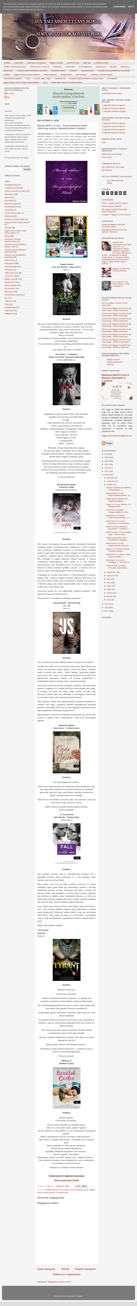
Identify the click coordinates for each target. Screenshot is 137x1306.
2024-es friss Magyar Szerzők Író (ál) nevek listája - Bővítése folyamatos (116, 341)
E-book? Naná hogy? (13, 213)
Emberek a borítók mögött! (101, 75)
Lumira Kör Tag (73, 63)
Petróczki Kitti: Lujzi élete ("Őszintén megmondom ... (117, 567)
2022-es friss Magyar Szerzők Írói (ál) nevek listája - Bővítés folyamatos (116, 330)
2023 (107, 464)
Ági (8, 97)
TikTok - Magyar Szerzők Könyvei (115, 203)
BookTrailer (8, 71)
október (110, 485)
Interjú (7, 236)
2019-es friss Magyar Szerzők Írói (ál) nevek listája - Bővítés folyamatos (116, 315)
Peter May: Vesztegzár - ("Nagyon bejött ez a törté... (118, 511)
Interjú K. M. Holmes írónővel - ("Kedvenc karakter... (118, 550)
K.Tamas (10, 93)
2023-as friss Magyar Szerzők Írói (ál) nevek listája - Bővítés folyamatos (116, 336)
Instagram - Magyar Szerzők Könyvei (116, 215)
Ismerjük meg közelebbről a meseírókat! (114, 71)
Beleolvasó (125, 67)
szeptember (111, 572)
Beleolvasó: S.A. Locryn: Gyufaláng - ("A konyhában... (118, 522)
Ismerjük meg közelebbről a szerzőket (32, 71)
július (109, 579)
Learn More (120, 7)
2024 (107, 461)
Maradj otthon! (66, 75)
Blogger (80, 1296)
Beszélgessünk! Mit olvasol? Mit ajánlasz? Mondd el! (114, 231)
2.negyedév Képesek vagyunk (113, 126)
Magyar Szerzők (56, 63)
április (109, 589)
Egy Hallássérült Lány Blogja (17, 158)
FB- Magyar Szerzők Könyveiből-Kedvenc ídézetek (114, 210)
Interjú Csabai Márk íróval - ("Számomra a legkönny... (117, 539)
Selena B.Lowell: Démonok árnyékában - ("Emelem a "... (118, 528)
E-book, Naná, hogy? (42, 78)
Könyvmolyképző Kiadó (66, 1180)
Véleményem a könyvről (39, 67)
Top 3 (45, 82)
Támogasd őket (62, 1193)
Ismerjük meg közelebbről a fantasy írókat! (86, 78)
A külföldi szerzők (101, 63)
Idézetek (113, 67)
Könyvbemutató (87, 71)
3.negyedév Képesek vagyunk (113, 108)
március (110, 593)
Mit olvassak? (81, 75)
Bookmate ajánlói (58, 71)
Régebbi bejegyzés (85, 1269)
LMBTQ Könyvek (11, 273)
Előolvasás (57, 67)
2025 (107, 457)
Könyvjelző (9, 270)
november (111, 481)
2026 (107, 454)
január (109, 600)
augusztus (111, 576)
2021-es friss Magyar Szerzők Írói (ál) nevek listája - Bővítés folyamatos (116, 325)
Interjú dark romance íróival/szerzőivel (66, 82)
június (109, 583)
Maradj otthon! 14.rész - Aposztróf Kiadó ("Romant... (118, 544)
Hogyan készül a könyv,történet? (27, 75)
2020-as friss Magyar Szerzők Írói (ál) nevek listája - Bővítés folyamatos (116, 320)
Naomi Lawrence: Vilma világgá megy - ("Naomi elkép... (118, 533)
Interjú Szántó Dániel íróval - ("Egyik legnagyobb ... (117, 500)
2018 (107, 608)
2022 (107, 468)
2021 (107, 471)
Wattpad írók (60, 78)
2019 (107, 604)
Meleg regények (50, 75)
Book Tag (86, 63)
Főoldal (7, 63)
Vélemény (8, 310)
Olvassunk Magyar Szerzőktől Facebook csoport (113, 226)
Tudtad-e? (73, 71)
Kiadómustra (101, 67)
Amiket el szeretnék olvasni (15, 67)
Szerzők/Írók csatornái (13, 78)
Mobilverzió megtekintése (66, 1274)
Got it (131, 7)
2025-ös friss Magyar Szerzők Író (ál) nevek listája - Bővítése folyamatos (116, 346)
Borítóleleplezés (85, 67)
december (111, 478)
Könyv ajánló (64, 1190)
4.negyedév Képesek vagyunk (113, 133)
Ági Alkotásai (107, 170)
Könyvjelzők (112, 78)
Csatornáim (18, 63)
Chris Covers (107, 157)
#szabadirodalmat (12, 185)
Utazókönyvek (10, 307)
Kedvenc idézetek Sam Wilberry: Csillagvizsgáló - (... (119, 489)
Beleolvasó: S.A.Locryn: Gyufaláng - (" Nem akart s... (118, 561)
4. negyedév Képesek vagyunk (114, 111)
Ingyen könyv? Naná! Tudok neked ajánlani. (21, 82)
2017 (107, 611)
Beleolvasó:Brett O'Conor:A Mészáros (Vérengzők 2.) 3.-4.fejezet (115, 378)
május (109, 586)
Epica (104, 142)
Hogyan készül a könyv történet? (17, 222)
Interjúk (7, 75)
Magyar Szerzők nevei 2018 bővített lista (121, 270)
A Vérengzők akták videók (112, 93)
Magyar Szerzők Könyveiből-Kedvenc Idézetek (115, 362)
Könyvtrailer (70, 67)
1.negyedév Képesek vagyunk (113, 105)
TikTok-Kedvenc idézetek (111, 206)
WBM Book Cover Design (112, 154)
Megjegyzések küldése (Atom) (59, 1282)
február (110, 596)
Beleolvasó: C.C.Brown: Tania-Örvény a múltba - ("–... (118, 517)
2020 (107, 475)
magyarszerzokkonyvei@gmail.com (117, 436)
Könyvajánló (9, 263)
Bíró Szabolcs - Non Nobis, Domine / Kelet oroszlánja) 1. (121, 284)
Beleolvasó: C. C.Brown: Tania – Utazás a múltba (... (118, 555)
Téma (28, 78)
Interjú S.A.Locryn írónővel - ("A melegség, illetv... (118, 505)
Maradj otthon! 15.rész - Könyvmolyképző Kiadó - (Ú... (118, 494)
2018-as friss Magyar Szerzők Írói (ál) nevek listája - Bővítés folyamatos (116, 309)
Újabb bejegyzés (46, 1269)
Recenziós (9, 292)
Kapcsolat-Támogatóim (36, 63)
